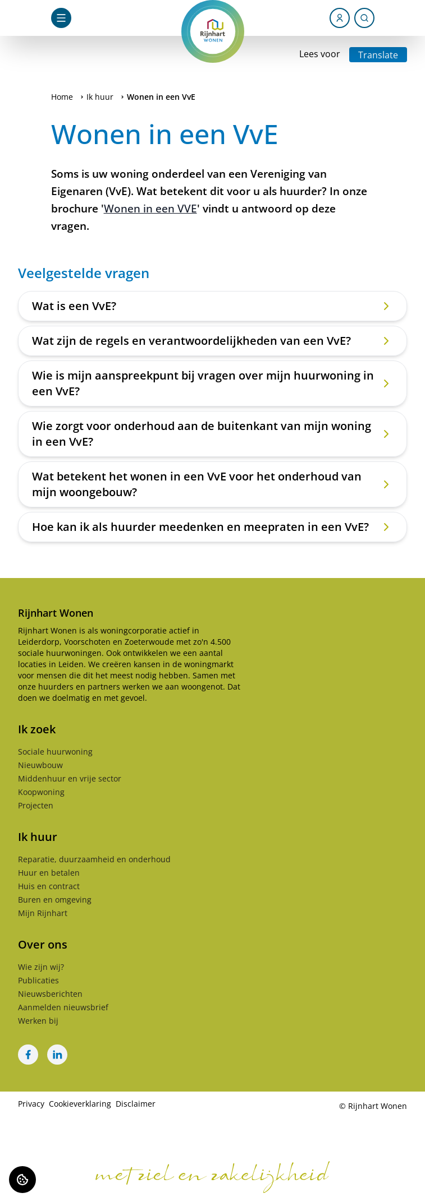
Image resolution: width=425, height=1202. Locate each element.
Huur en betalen (49, 872)
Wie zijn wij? (41, 966)
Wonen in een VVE (150, 208)
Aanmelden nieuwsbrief (63, 1007)
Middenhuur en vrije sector (69, 778)
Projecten (35, 805)
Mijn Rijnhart (42, 913)
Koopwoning (41, 792)
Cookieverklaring (80, 1103)
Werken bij (38, 1020)
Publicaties (38, 980)
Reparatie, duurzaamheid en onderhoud (94, 859)
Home (62, 96)
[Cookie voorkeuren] (22, 1179)
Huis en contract (49, 886)
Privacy (31, 1103)
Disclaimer (136, 1103)
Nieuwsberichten (50, 993)
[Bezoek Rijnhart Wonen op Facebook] (28, 1054)
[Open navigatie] (61, 18)
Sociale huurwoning (55, 751)
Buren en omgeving (55, 899)
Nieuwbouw (40, 765)
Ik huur (99, 96)
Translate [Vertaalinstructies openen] (378, 55)
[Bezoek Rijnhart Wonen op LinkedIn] (57, 1054)
